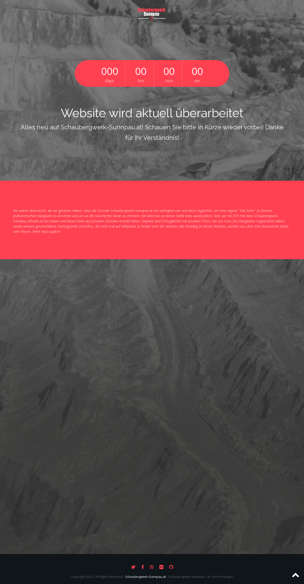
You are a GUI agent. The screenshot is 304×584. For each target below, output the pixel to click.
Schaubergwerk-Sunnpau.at (145, 576)
